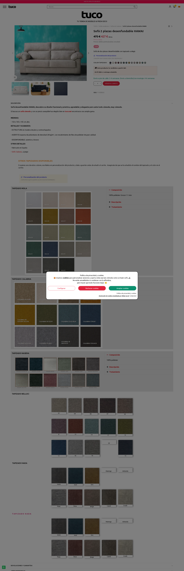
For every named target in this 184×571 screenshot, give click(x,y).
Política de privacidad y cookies (126, 293)
